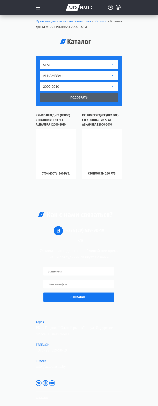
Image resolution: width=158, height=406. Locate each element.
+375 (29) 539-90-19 (79, 230)
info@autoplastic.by (51, 366)
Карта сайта (42, 397)
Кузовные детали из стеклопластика (63, 21)
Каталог (100, 21)
